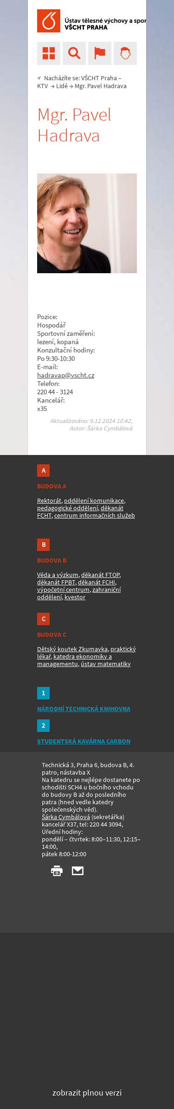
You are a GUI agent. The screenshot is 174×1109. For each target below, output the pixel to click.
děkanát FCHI (96, 582)
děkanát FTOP (100, 575)
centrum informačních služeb (94, 515)
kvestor (74, 597)
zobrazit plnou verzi (87, 1092)
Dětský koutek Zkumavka (72, 649)
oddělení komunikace (94, 500)
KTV (42, 86)
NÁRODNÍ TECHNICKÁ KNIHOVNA (83, 709)
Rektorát (49, 500)
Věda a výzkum (57, 575)
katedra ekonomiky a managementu (74, 660)
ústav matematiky (106, 664)
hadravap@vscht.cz (65, 375)
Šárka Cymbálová (66, 817)
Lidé (62, 86)
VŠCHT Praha (99, 78)
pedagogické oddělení (67, 508)
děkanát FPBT (56, 582)
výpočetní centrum (63, 589)
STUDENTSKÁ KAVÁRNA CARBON (83, 741)
